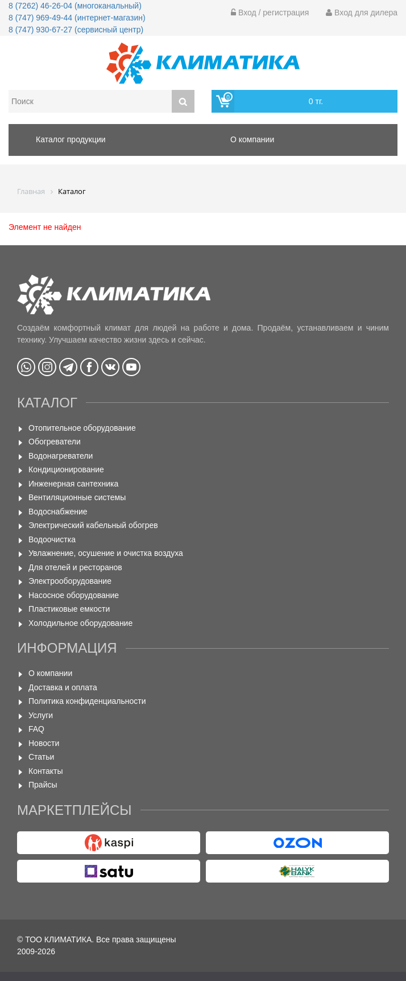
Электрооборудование (69, 581)
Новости (43, 743)
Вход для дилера (361, 12)
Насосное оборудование (73, 595)
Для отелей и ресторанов (75, 567)
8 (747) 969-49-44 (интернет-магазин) (77, 17)
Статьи (41, 756)
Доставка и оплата (62, 687)
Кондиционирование (66, 469)
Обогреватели (54, 441)
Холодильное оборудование (80, 623)
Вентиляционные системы (77, 497)
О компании (50, 673)
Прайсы (42, 784)
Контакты (45, 771)
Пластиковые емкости (69, 608)
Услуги (40, 715)
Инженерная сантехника (73, 483)
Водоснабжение (58, 511)
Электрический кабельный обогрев (93, 525)
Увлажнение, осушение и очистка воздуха (105, 553)
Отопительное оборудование (82, 427)
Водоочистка (52, 539)
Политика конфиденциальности (87, 701)
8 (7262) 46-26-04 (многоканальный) (75, 5)
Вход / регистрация (270, 12)
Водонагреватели (60, 455)
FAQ (36, 728)
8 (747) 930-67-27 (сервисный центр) (76, 29)
